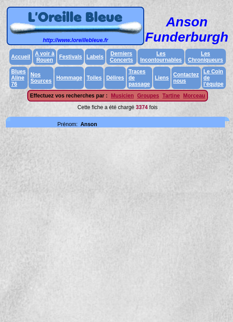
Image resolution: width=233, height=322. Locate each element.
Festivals (70, 57)
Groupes (148, 96)
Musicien (122, 96)
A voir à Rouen (44, 57)
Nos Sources (40, 78)
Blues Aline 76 (18, 77)
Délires (115, 78)
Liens (162, 78)
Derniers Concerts (121, 57)
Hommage (69, 78)
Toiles (94, 78)
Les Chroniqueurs (205, 57)
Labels (95, 57)
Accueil (20, 57)
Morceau (194, 96)
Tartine (171, 96)
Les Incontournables (161, 57)
